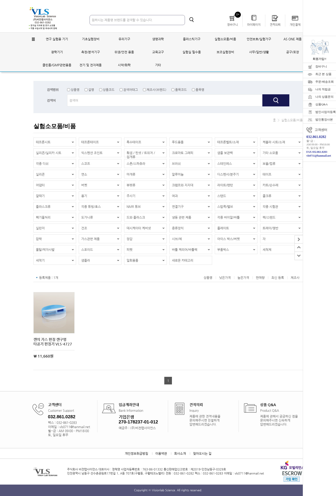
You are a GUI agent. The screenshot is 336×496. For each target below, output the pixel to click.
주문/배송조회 (324, 81)
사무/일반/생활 (259, 52)
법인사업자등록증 (325, 112)
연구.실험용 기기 (57, 39)
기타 (158, 65)
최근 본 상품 (323, 74)
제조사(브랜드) (156, 89)
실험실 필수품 (191, 52)
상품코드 (108, 89)
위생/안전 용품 (124, 52)
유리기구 (124, 39)
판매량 (260, 277)
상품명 (75, 89)
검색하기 (191, 20)
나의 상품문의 (324, 96)
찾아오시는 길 (202, 453)
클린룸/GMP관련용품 (56, 65)
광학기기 (57, 52)
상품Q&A (321, 104)
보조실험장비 (225, 52)
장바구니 (321, 66)
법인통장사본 (324, 119)
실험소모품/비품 (225, 39)
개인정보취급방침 (136, 453)
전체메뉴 (33, 39)
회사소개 (180, 453)
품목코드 (181, 89)
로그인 (252, 4)
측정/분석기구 (90, 52)
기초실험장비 (90, 39)
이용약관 (161, 453)
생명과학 (158, 39)
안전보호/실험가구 (259, 39)
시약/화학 (124, 65)
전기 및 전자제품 (90, 65)
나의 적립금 (323, 89)
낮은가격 (225, 277)
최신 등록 (277, 277)
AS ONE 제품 (292, 39)
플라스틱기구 (191, 39)
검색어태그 (130, 89)
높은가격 (243, 277)
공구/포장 (292, 52)
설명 (91, 89)
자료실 (285, 4)
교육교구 (158, 52)
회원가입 (268, 4)
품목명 (199, 89)
